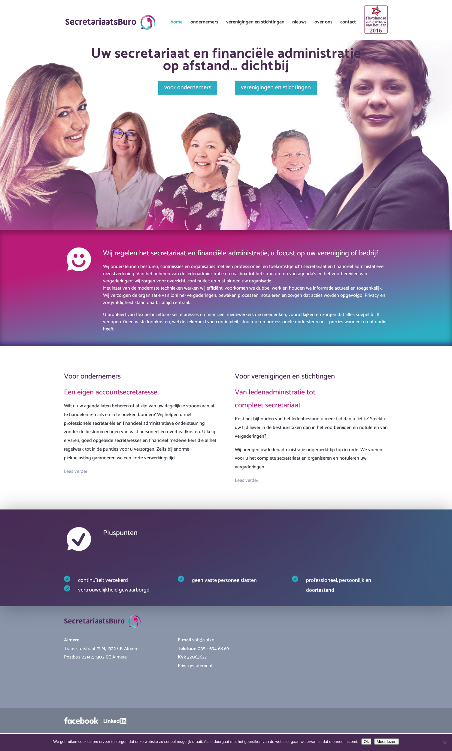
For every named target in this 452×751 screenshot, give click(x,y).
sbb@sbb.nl (204, 640)
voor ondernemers (187, 88)
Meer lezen (386, 741)
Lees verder (75, 471)
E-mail (185, 640)
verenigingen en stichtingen (255, 23)
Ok (366, 741)
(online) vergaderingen (193, 295)
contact (348, 23)
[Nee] (444, 743)
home (177, 23)
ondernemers (204, 23)
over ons (323, 23)
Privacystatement (195, 666)
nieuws (299, 23)
